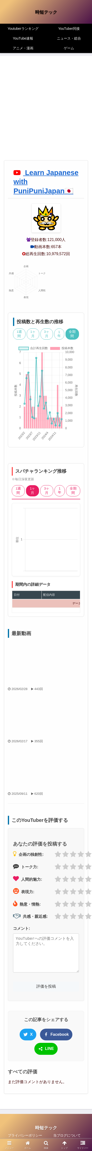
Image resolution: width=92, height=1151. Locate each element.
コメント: (21, 928)
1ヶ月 (33, 334)
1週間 (19, 334)
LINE (46, 1048)
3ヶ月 (46, 334)
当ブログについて (67, 1135)
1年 (59, 334)
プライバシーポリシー (25, 1135)
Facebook (56, 1034)
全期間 (72, 334)
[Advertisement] (46, 112)
